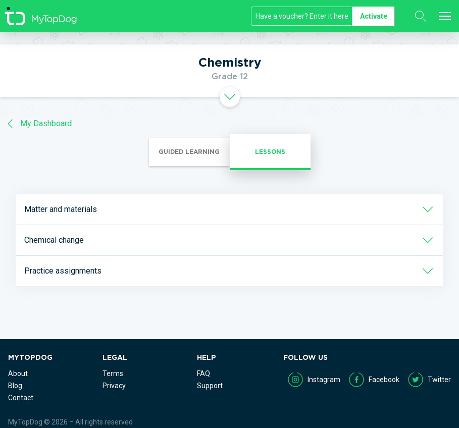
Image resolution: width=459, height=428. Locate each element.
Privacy (114, 386)
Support (210, 386)
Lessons (270, 151)
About (18, 373)
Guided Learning (189, 151)
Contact (20, 398)
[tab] (229, 97)
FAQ (203, 373)
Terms (113, 373)
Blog (15, 386)
